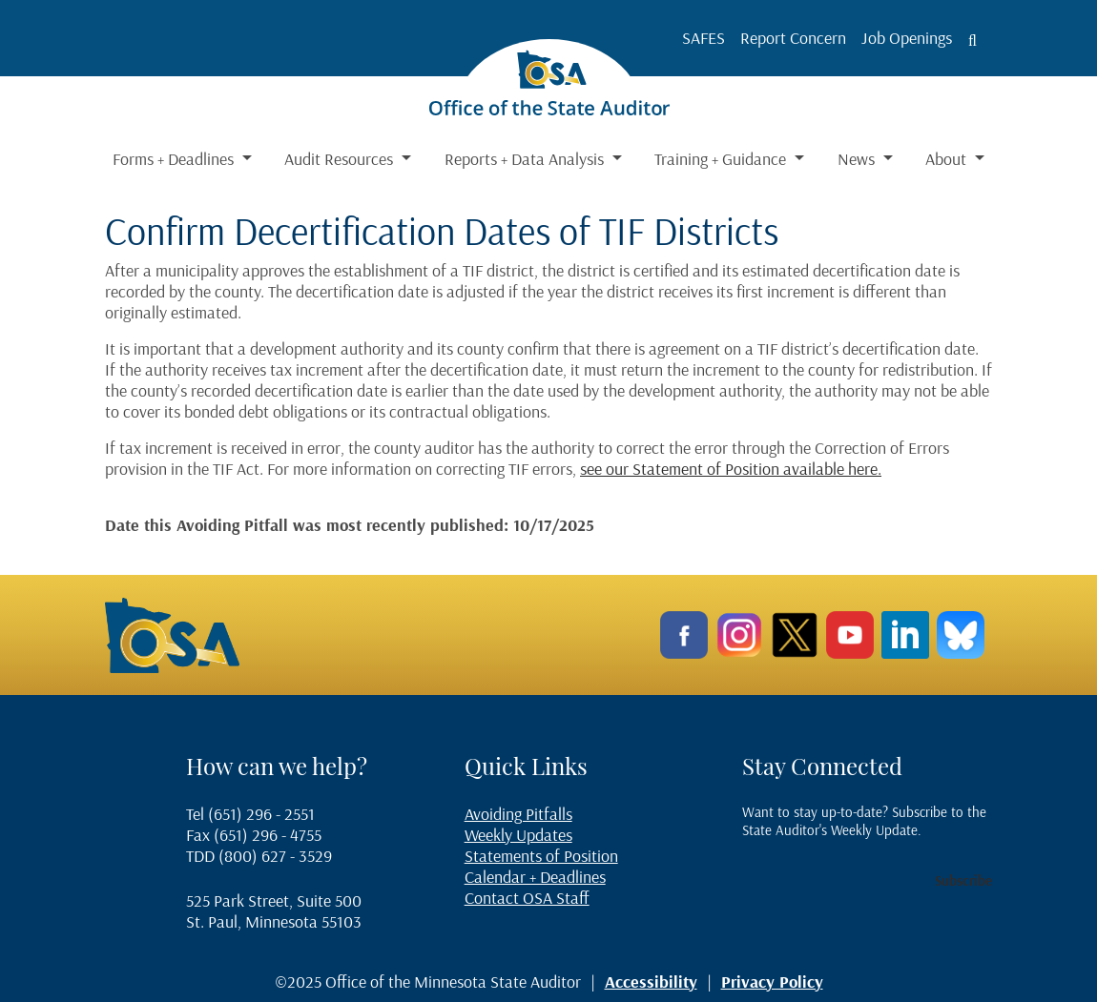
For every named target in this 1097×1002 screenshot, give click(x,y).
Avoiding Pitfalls (518, 814)
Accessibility (651, 981)
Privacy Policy (772, 981)
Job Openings (906, 38)
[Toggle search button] (972, 40)
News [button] (858, 159)
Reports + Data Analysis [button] (526, 159)
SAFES (703, 38)
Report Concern (793, 38)
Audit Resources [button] (340, 159)
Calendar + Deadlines (535, 877)
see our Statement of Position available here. (730, 469)
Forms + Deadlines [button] (175, 159)
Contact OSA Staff (527, 898)
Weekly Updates (518, 835)
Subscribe (963, 880)
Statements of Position (541, 856)
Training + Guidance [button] (722, 159)
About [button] (947, 159)
